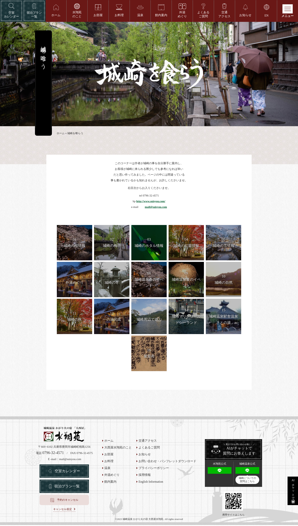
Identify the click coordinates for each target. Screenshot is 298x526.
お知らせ (145, 455)
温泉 (107, 469)
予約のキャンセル (67, 502)
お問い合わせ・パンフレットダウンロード (167, 462)
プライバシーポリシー (154, 469)
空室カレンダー (67, 472)
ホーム (61, 134)
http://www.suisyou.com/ (151, 202)
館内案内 (110, 482)
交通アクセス (148, 441)
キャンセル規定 (62, 511)
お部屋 (108, 455)
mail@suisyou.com (155, 207)
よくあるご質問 (149, 448)
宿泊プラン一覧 (67, 488)
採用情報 (145, 475)
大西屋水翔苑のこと (118, 448)
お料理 (108, 462)
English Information (151, 482)
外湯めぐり (112, 475)
